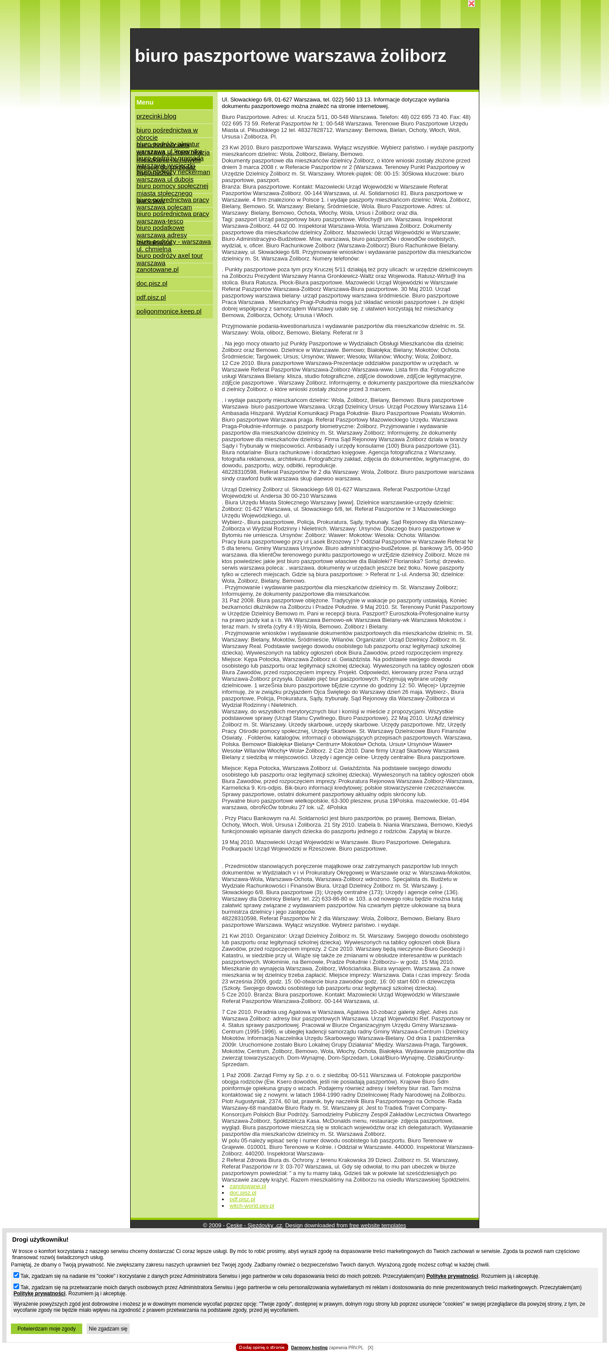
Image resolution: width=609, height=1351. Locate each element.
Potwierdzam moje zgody (46, 1329)
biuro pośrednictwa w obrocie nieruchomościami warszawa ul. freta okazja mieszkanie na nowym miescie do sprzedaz (173, 131)
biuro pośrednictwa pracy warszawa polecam (173, 201)
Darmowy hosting (309, 1347)
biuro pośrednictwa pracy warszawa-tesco (173, 215)
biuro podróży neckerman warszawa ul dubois (173, 173)
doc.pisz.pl (152, 283)
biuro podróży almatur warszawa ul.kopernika (170, 145)
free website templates (378, 1225)
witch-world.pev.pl (252, 1205)
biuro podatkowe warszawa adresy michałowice (162, 229)
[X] (370, 1347)
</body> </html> (304, 43)
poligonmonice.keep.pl (169, 311)
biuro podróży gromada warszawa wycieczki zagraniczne (170, 159)
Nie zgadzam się (108, 1329)
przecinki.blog (157, 116)
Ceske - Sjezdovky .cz (254, 1225)
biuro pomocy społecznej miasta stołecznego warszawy (173, 187)
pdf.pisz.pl (151, 297)
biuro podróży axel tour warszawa (170, 257)
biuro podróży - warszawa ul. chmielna (174, 243)
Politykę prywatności (452, 1276)
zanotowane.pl (158, 269)
